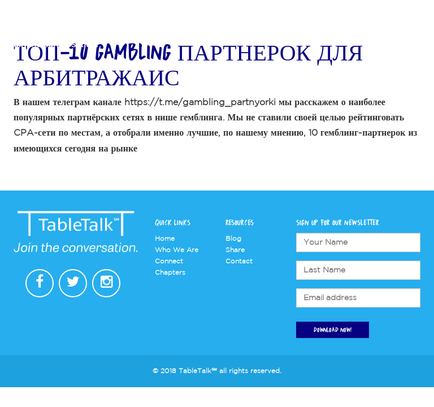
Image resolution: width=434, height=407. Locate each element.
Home (165, 239)
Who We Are (221, 35)
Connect (320, 35)
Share (235, 250)
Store (358, 35)
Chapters (274, 35)
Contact (393, 35)
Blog (233, 239)
